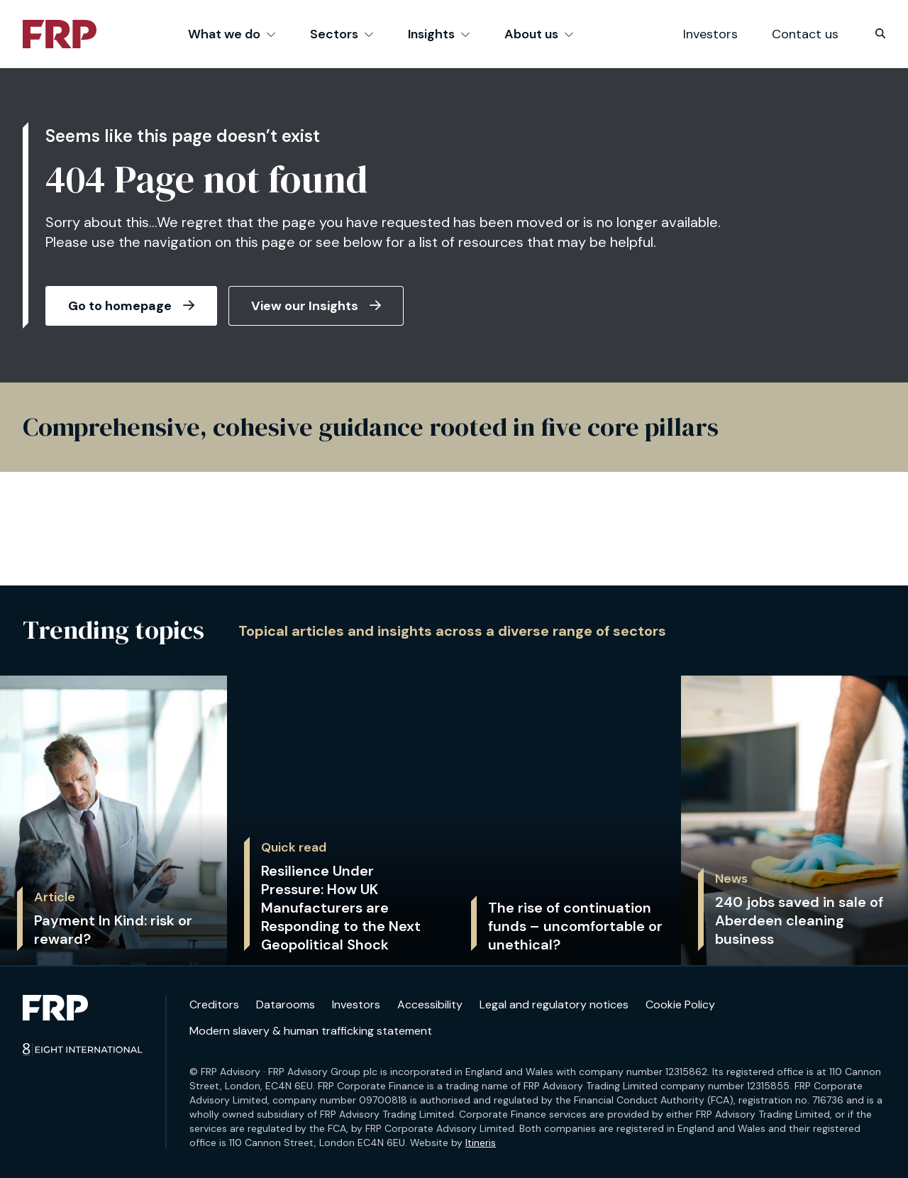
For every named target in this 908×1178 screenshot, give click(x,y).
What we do (232, 34)
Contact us (805, 34)
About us (539, 34)
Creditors (214, 1004)
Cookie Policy (680, 1004)
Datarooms (285, 1004)
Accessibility (430, 1004)
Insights (439, 34)
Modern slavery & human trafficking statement (310, 1030)
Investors (710, 34)
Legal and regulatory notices (554, 1004)
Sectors (342, 34)
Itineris (480, 1142)
